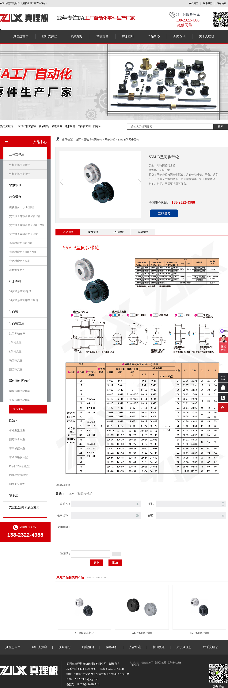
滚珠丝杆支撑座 (27, 126)
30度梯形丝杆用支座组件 (23, 300)
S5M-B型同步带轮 (128, 139)
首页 (78, 139)
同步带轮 (18, 409)
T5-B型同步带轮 (199, 633)
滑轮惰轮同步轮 (19, 380)
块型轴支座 (15, 360)
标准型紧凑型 (17, 430)
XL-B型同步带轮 (84, 633)
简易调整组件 (17, 269)
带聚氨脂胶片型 (18, 457)
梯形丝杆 (128, 36)
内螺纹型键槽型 (18, 475)
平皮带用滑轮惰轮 (19, 400)
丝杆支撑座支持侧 (19, 173)
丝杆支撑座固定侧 (19, 164)
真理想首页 (20, 36)
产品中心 (154, 36)
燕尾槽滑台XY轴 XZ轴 (22, 252)
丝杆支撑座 (49, 36)
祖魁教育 (135, 665)
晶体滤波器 (160, 662)
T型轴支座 (15, 342)
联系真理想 (210, 647)
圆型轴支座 (15, 369)
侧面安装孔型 (17, 484)
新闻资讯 (179, 36)
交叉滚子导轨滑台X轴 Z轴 (24, 216)
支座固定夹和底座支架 (24, 507)
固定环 (97, 126)
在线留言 (193, 3)
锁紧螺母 (77, 36)
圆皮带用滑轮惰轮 (19, 391)
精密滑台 (102, 36)
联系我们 (207, 3)
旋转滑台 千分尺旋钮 (21, 207)
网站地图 (221, 3)
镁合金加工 (147, 662)
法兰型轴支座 (17, 333)
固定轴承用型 (17, 439)
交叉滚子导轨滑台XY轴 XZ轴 (26, 225)
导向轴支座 (84, 126)
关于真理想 (206, 36)
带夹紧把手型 (17, 448)
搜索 (220, 126)
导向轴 (13, 311)
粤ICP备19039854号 (88, 684)
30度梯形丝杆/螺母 (20, 291)
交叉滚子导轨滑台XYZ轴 (24, 234)
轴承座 (13, 495)
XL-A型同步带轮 (142, 633)
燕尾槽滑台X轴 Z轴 (20, 243)
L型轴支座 (15, 351)
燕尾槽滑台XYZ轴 (20, 260)
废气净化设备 (174, 662)
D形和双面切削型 (19, 466)
